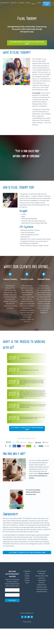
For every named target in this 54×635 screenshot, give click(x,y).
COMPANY (27, 577)
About (27, 579)
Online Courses (42, 593)
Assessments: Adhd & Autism (41, 583)
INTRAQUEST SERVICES (41, 578)
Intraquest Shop (41, 597)
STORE (28, 4)
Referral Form (41, 591)
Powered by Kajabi (27, 631)
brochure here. (31, 500)
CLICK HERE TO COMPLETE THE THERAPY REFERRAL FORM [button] (27, 433)
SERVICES (14, 4)
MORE (39, 4)
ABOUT (33, 3)
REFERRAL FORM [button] (47, 3)
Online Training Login (27, 586)
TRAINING (21, 4)
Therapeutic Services (42, 587)
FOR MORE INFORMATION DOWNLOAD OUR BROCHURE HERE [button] (27, 43)
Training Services (41, 595)
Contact (27, 582)
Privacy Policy (27, 628)
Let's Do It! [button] (12, 607)
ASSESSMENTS (4, 4)
